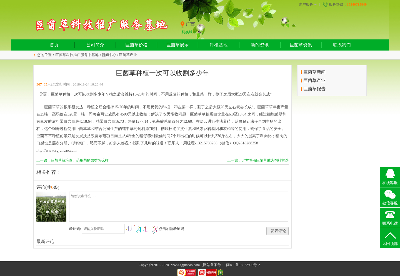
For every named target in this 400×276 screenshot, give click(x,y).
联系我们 (342, 44)
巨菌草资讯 (301, 44)
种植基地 (219, 44)
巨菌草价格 (136, 44)
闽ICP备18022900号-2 (243, 265)
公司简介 (95, 44)
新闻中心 (109, 55)
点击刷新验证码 (171, 229)
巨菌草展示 (177, 44)
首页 (54, 44)
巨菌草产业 (128, 55)
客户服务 (308, 4)
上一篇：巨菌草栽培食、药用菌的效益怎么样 (72, 160)
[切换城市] (189, 32)
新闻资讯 (260, 44)
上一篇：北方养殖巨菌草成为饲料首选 (258, 160)
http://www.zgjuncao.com (56, 150)
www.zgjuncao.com (185, 265)
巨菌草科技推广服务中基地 (77, 55)
